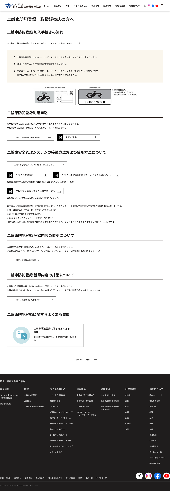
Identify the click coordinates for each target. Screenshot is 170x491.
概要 (151, 412)
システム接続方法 (24, 175)
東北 (127, 401)
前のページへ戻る (83, 359)
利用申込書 (71, 137)
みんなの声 (40, 478)
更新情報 (28, 478)
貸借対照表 (153, 446)
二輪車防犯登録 (30, 395)
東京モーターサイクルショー (61, 418)
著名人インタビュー (58, 429)
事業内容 (153, 406)
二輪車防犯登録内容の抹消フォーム (28, 299)
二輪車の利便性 (83, 406)
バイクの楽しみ (57, 389)
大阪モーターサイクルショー (61, 423)
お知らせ (17, 478)
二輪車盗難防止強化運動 (34, 406)
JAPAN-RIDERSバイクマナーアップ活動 (86, 413)
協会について (156, 389)
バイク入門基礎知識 (58, 395)
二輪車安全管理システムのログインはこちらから (34, 164)
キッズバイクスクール (58, 435)
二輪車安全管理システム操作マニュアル (35, 190)
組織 (151, 423)
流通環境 (105, 389)
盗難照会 (27, 401)
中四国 (128, 423)
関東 (127, 406)
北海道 (128, 395)
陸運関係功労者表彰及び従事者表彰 (111, 407)
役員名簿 (153, 440)
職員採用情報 (154, 463)
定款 (151, 429)
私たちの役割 (154, 401)
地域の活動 (131, 389)
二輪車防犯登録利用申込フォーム (27, 137)
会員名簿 (153, 435)
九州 (127, 429)
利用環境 (81, 389)
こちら (54, 197)
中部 (127, 412)
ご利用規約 (70, 478)
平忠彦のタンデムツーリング (61, 446)
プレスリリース (155, 452)
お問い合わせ (5, 478)
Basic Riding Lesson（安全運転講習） (9, 396)
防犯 (26, 389)
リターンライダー (57, 452)
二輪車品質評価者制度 (110, 401)
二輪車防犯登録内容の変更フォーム (28, 260)
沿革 (151, 418)
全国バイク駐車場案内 (85, 395)
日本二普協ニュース (157, 457)
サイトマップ (101, 478)
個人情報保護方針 (55, 478)
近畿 (127, 418)
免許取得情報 (55, 401)
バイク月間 (54, 406)
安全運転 (4, 389)
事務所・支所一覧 (85, 478)
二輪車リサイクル (108, 395)
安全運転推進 (5, 403)
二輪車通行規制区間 (85, 401)
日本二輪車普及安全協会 (12, 381)
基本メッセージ (155, 395)
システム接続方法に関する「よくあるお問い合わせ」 (88, 175)
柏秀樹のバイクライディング (61, 412)
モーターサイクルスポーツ (60, 440)
